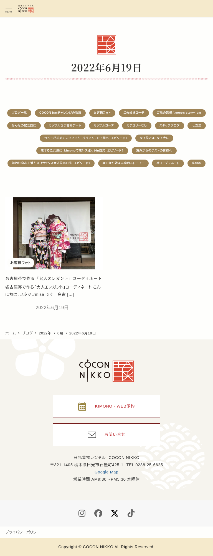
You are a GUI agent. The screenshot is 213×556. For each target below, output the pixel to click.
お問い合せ (115, 434)
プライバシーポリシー (22, 532)
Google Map (106, 472)
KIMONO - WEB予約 (115, 406)
